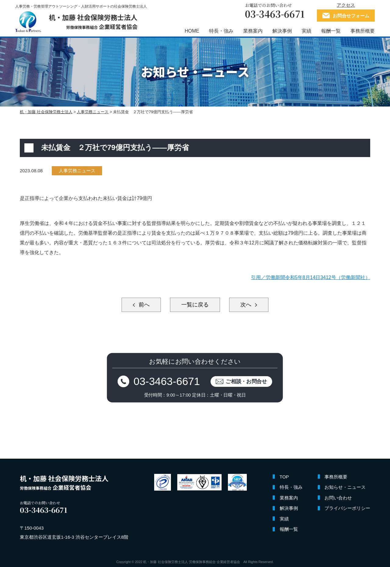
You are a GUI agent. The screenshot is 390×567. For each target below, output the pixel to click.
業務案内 (253, 31)
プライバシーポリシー (347, 508)
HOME (192, 31)
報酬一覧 (331, 31)
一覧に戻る (195, 305)
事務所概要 (362, 31)
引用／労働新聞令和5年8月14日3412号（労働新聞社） (310, 277)
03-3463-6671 (167, 381)
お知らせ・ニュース (345, 487)
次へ (246, 305)
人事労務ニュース (77, 170)
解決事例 (282, 31)
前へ (143, 305)
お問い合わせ (338, 497)
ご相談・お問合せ (247, 381)
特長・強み (221, 31)
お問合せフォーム (351, 15)
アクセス (346, 5)
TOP (284, 476)
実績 (306, 31)
